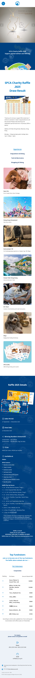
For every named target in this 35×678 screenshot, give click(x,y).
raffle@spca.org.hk (17, 658)
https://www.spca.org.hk (13, 669)
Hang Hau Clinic (7, 477)
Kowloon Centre (7, 469)
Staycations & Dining (17, 154)
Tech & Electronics (17, 158)
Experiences (17, 149)
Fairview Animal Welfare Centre (11, 479)
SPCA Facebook (19, 517)
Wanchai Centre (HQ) (8, 465)
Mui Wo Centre (7, 482)
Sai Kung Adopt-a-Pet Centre (10, 474)
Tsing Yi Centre (7, 467)
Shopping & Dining (17, 162)
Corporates (17, 571)
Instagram (27, 517)
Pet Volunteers (17, 566)
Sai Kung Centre (7, 472)
